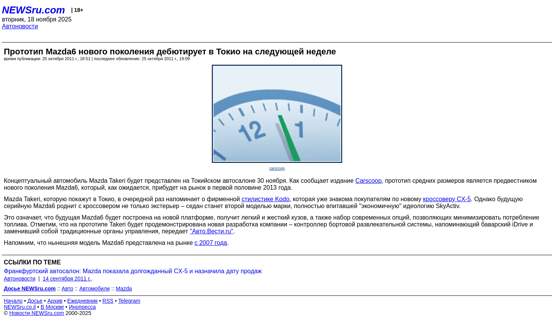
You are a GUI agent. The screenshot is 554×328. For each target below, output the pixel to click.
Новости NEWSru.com (36, 313)
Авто (68, 288)
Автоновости (20, 26)
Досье (35, 301)
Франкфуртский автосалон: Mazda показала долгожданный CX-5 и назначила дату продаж (133, 271)
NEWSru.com (33, 10)
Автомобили (94, 288)
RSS (107, 301)
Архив (55, 301)
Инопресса (82, 307)
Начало (13, 301)
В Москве (52, 307)
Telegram (129, 301)
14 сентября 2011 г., (67, 279)
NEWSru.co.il (20, 307)
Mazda (124, 288)
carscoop (277, 168)
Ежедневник (82, 301)
